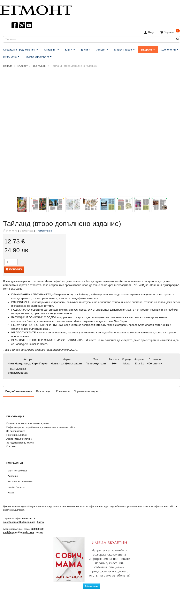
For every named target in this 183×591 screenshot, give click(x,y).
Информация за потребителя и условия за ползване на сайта (40, 427)
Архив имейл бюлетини (19, 438)
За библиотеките (15, 431)
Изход (11, 492)
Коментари (63, 391)
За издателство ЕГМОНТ (20, 442)
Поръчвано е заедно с (87, 391)
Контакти (11, 446)
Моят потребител (17, 470)
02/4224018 (28, 518)
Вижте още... (44, 391)
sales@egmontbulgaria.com (19, 522)
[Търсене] (177, 39)
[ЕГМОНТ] (36, 9)
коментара (26, 230)
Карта (40, 522)
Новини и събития (16, 434)
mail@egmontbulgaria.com (18, 532)
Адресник (13, 476)
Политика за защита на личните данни (27, 423)
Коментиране (45, 230)
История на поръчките (20, 481)
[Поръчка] (170, 32)
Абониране (91, 586)
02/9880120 (37, 529)
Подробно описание (18, 391)
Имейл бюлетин (16, 487)
